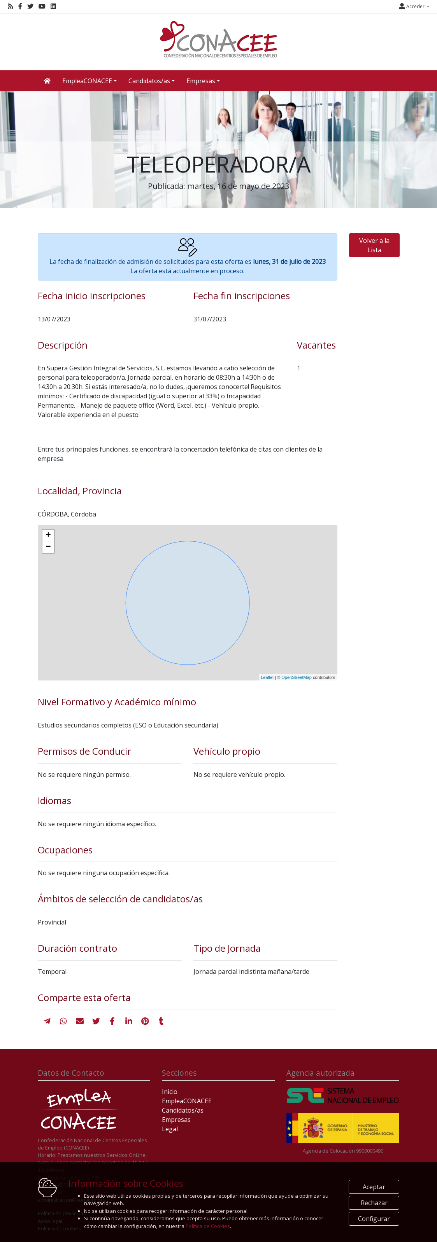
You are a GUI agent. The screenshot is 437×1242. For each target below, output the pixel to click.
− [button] (48, 547)
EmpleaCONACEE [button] (87, 81)
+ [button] (48, 535)
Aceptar (374, 1187)
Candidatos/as (183, 1110)
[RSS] (10, 6)
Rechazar (374, 1202)
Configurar (374, 1218)
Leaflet (267, 677)
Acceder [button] (412, 6)
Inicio (169, 1091)
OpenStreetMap (296, 677)
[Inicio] (219, 39)
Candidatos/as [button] (149, 81)
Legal (170, 1129)
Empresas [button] (200, 81)
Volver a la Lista (374, 245)
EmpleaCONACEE (187, 1101)
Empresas (176, 1119)
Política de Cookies (208, 1226)
